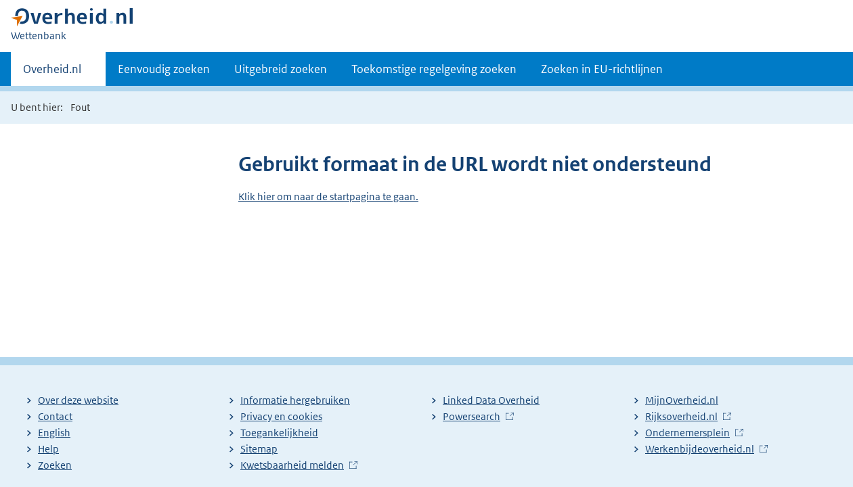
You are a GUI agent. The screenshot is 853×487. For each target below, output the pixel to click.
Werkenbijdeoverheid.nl (699, 448)
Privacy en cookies (281, 416)
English (54, 432)
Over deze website (78, 400)
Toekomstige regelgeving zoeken (434, 69)
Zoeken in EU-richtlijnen (602, 69)
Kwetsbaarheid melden (292, 465)
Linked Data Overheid (491, 400)
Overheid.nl (52, 73)
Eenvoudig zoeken (164, 69)
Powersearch (471, 416)
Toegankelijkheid (279, 432)
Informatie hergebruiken (295, 400)
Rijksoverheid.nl (681, 416)
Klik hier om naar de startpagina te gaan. (328, 196)
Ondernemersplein (687, 432)
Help (48, 448)
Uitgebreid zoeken (280, 69)
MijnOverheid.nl (681, 400)
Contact (55, 416)
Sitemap (259, 448)
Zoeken (55, 465)
